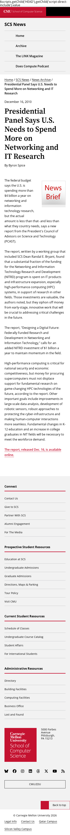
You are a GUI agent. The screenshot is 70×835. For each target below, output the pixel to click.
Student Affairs (13, 645)
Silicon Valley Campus (18, 829)
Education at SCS (15, 559)
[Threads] (38, 771)
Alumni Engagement (17, 524)
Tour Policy (11, 593)
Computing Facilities (17, 697)
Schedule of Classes (16, 628)
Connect (10, 487)
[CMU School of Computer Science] (23, 11)
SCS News (22, 80)
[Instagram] (22, 771)
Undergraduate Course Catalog (23, 637)
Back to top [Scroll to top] (59, 805)
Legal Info (10, 821)
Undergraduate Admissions (21, 567)
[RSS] (63, 771)
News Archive (41, 80)
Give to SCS (11, 507)
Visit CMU (10, 601)
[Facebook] (14, 771)
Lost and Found (14, 714)
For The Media (13, 532)
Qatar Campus (48, 821)
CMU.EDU (35, 784)
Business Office (14, 706)
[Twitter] (46, 771)
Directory (10, 680)
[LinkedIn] (30, 771)
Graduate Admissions (17, 576)
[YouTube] (55, 771)
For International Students (20, 654)
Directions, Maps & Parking (21, 584)
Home (8, 80)
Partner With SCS (15, 515)
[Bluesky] (6, 771)
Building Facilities (15, 689)
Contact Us (11, 498)
